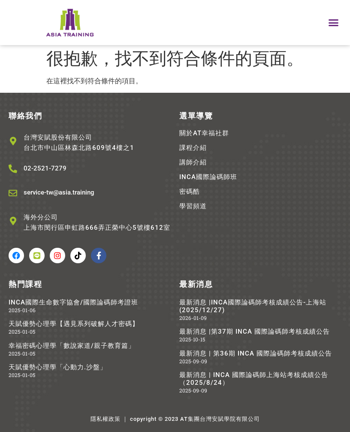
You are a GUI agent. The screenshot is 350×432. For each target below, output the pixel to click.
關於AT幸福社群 (204, 133)
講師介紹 (193, 162)
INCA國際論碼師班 (208, 177)
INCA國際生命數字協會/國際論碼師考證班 (73, 302)
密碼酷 (189, 191)
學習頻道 (193, 206)
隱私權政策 (106, 419)
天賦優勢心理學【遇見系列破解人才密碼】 (74, 324)
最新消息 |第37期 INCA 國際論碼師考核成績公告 (254, 331)
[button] (333, 23)
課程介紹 (193, 148)
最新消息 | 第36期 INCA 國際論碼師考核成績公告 (255, 353)
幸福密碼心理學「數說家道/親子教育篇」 (72, 346)
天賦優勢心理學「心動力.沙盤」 (58, 367)
